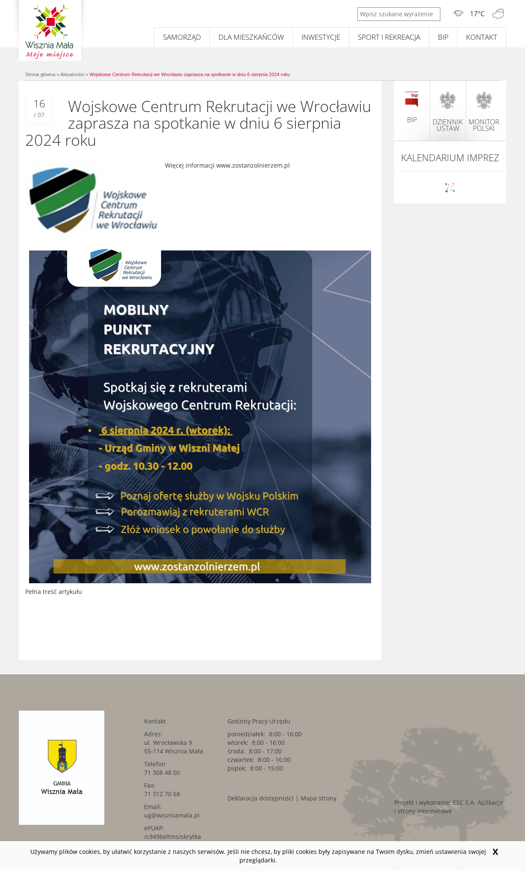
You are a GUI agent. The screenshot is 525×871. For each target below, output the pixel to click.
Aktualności (72, 74)
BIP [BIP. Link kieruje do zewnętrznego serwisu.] (443, 37)
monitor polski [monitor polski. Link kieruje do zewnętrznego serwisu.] (484, 111)
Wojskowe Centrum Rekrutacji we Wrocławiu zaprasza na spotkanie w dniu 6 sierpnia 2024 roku (189, 74)
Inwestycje (320, 37)
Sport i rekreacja (389, 37)
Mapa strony (318, 798)
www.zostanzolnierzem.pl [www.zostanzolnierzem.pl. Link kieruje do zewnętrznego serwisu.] (253, 165)
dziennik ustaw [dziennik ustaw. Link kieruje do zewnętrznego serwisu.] (448, 111)
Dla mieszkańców (251, 37)
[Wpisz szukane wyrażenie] (398, 14)
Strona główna (40, 74)
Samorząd (182, 37)
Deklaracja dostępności (260, 798)
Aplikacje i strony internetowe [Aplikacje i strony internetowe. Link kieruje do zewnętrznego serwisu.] (448, 806)
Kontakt (481, 37)
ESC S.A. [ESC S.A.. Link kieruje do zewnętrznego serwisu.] (464, 802)
